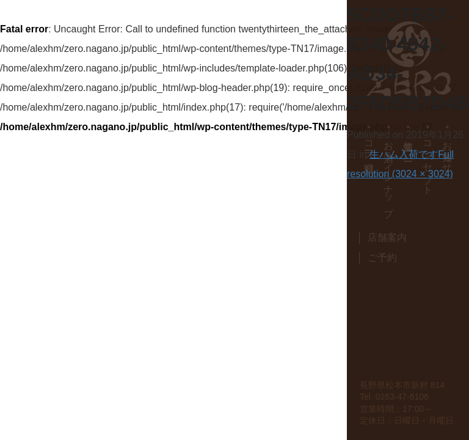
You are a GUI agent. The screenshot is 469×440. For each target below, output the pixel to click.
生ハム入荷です (403, 154)
